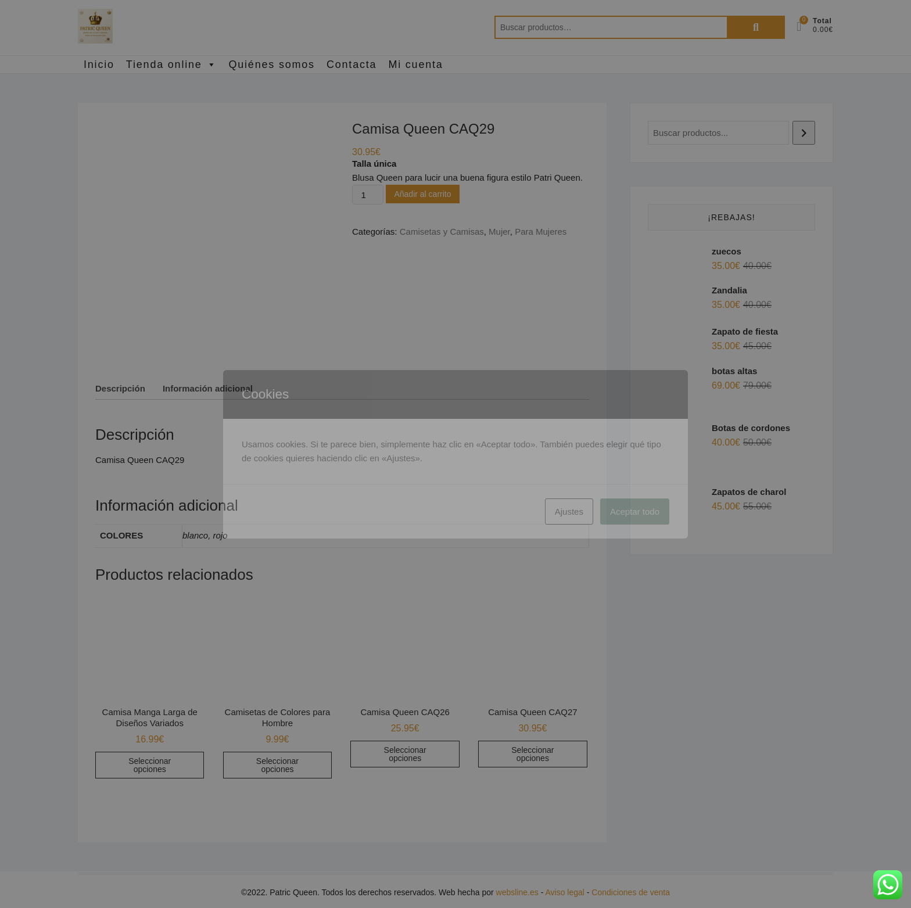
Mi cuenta (415, 64)
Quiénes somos (271, 64)
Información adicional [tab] (208, 388)
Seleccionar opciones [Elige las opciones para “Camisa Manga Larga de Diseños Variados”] (149, 765)
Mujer (499, 231)
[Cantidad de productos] (367, 194)
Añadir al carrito (422, 194)
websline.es (517, 892)
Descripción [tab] (120, 388)
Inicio (99, 64)
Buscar (756, 27)
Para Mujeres (540, 231)
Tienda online (171, 64)
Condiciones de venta (630, 892)
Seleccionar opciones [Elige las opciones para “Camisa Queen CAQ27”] (532, 754)
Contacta (351, 64)
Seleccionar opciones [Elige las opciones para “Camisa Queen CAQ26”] (405, 754)
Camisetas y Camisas (442, 231)
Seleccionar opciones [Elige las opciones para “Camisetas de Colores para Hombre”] (277, 765)
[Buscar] (803, 133)
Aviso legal (564, 892)
